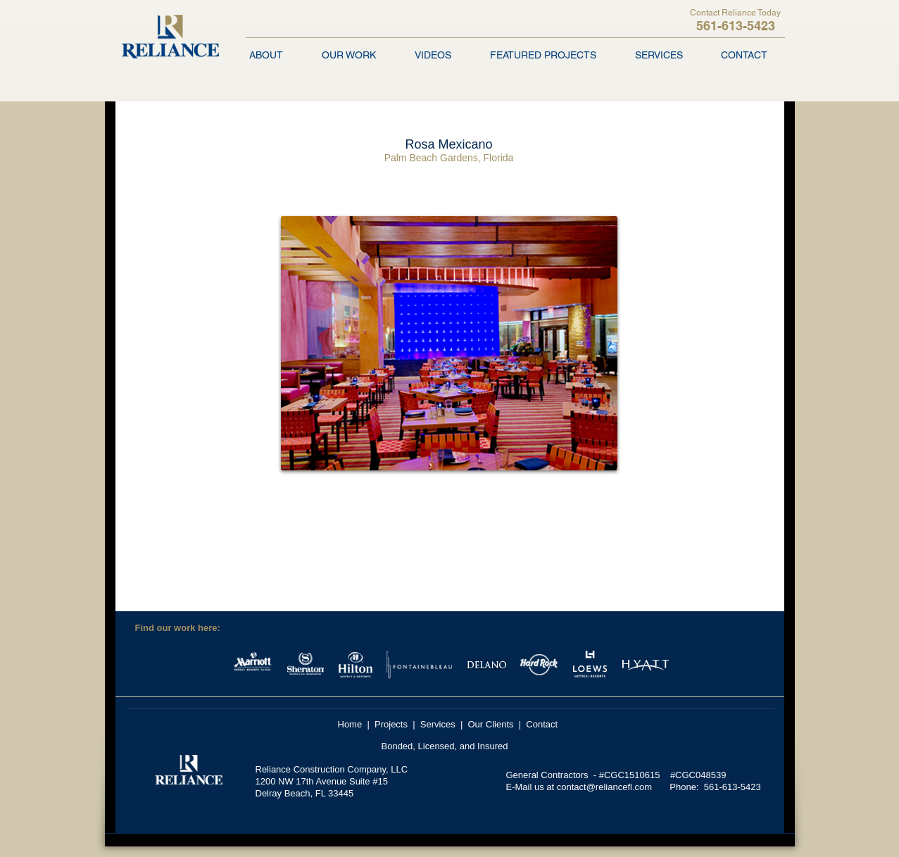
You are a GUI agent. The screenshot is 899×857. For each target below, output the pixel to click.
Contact (542, 724)
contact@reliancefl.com (604, 787)
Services (437, 724)
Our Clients (491, 724)
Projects (391, 724)
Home (350, 724)
